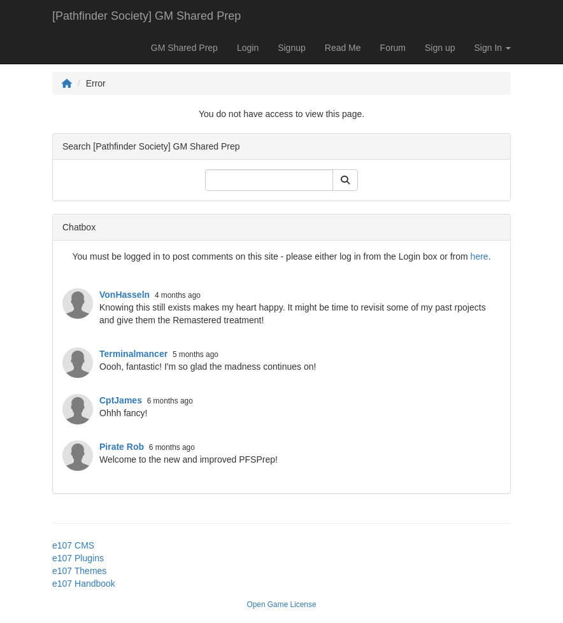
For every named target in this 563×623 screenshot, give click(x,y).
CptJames (120, 400)
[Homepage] (67, 83)
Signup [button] (292, 48)
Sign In (492, 48)
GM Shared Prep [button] (184, 48)
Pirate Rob (121, 447)
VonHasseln (124, 295)
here (479, 256)
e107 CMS (73, 545)
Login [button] (248, 48)
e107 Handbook (83, 583)
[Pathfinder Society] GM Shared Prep (146, 16)
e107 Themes (79, 571)
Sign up (440, 48)
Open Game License (281, 604)
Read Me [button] (343, 48)
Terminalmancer (133, 354)
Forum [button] (393, 48)
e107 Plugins (78, 558)
